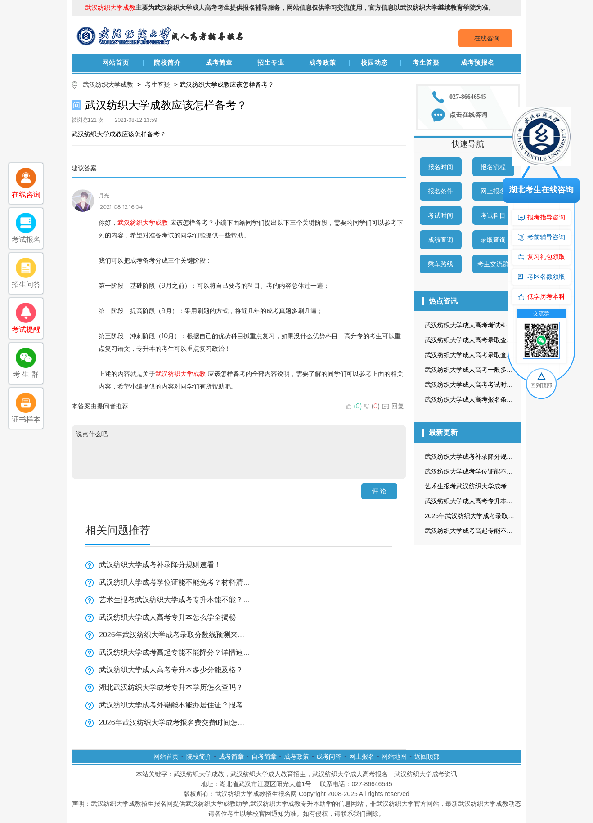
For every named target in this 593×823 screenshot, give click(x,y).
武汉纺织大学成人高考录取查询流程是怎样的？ (491, 354)
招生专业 (270, 62)
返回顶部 (427, 756)
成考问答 (328, 756)
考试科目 (493, 215)
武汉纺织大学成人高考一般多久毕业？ (478, 369)
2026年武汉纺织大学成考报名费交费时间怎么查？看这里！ (175, 722)
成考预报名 (477, 62)
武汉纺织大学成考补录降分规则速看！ (160, 564)
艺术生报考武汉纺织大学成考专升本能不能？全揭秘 (175, 600)
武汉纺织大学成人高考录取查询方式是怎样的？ (491, 340)
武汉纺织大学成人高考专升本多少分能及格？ (171, 670)
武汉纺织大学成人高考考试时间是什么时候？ (488, 384)
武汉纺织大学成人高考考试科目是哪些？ (481, 325)
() (354, 406)
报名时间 (440, 166)
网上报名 (493, 191)
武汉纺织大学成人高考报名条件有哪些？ (481, 399)
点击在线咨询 (468, 115)
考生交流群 (493, 264)
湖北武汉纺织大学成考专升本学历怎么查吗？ (171, 687)
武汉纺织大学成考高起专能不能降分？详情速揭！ (175, 652)
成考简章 (219, 62)
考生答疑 (426, 62)
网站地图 (394, 756)
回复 (393, 406)
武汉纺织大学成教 (108, 84)
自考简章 (264, 756)
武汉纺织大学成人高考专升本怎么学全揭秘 (167, 617)
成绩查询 (440, 239)
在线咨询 (486, 38)
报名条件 (440, 191)
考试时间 (440, 215)
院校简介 (167, 62)
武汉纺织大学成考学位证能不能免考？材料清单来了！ (175, 582)
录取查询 (493, 239)
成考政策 (322, 62)
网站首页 (115, 62)
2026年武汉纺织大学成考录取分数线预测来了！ (175, 635)
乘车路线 (440, 264)
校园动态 (374, 62)
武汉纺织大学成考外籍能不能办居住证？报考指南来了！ (175, 705)
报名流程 (493, 166)
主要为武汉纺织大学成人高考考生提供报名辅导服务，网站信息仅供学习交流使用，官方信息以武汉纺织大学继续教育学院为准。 (289, 7)
